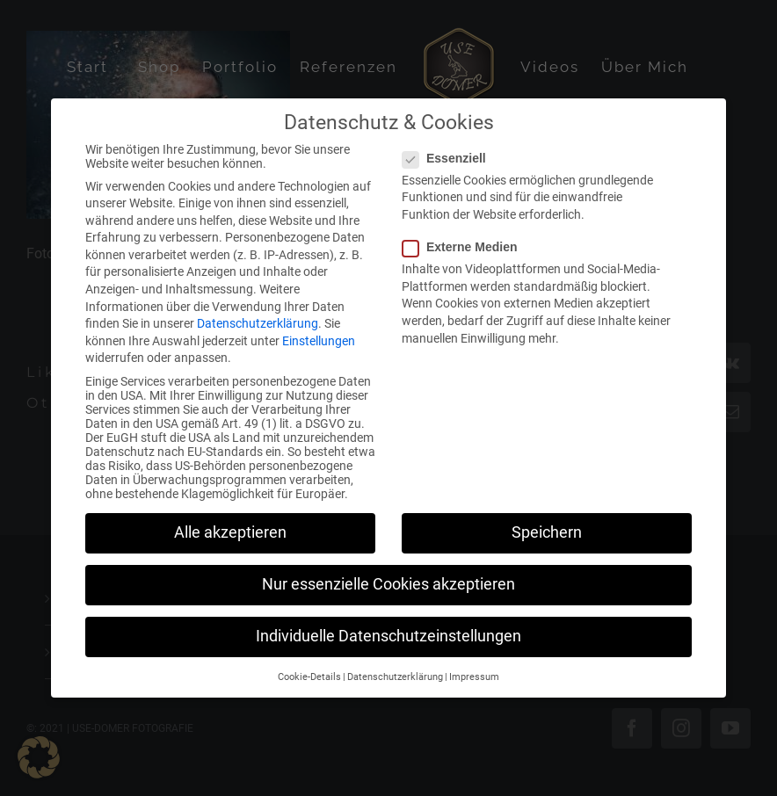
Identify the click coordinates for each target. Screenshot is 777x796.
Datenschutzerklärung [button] (395, 667)
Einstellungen (318, 331)
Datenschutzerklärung (257, 314)
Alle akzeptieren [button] (230, 523)
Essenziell (451, 148)
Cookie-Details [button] (309, 667)
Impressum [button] (474, 667)
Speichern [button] (547, 523)
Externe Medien (467, 237)
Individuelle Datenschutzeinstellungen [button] (388, 626)
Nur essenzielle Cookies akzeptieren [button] (388, 574)
